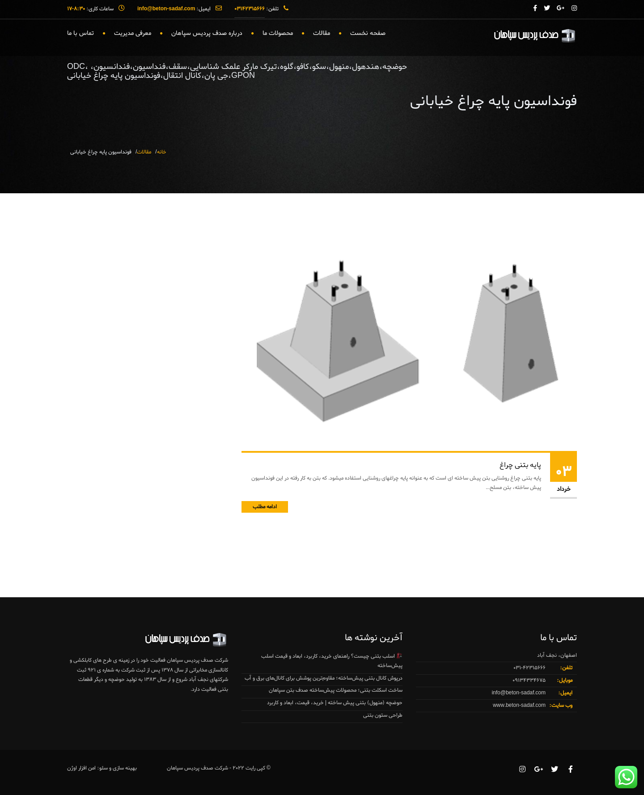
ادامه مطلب (265, 507)
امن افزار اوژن (81, 768)
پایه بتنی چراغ (520, 465)
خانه (161, 152)
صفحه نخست (368, 33)
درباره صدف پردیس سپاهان (206, 33)
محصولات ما (278, 33)
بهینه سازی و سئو (118, 768)
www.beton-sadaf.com (519, 705)
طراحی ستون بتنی (382, 715)
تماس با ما (80, 33)
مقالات (321, 33)
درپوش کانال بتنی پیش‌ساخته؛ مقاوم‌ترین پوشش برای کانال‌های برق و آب (323, 678)
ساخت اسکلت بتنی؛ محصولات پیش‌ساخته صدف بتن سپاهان (335, 690)
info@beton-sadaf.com (518, 693)
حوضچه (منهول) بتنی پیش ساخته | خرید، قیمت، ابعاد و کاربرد (334, 703)
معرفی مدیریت (132, 33)
